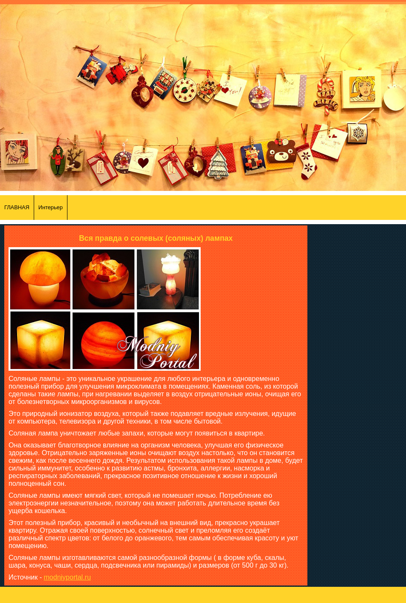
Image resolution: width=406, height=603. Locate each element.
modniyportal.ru (67, 577)
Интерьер (50, 207)
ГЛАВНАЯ (16, 207)
